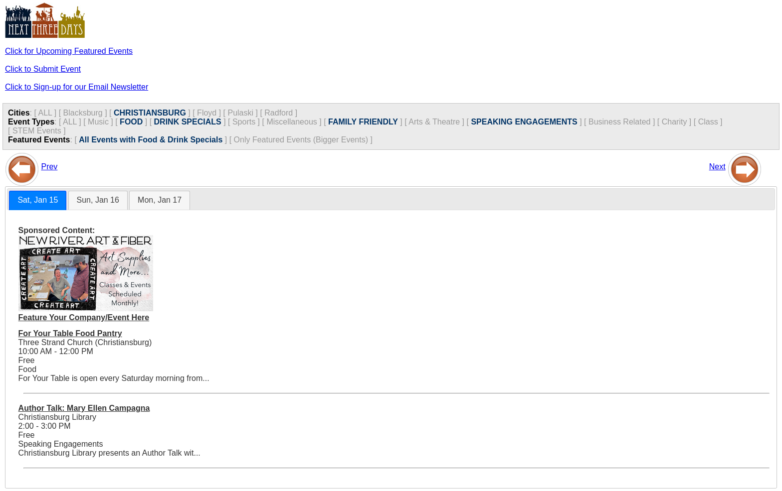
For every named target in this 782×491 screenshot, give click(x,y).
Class (708, 122)
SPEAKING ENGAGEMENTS (524, 122)
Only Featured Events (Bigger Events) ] (303, 139)
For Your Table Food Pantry (70, 333)
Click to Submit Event (43, 69)
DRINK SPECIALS (187, 122)
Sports (243, 122)
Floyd (206, 113)
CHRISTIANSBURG (150, 113)
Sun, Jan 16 (98, 200)
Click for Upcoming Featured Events (69, 51)
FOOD (131, 122)
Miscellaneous (291, 122)
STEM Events (36, 130)
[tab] (37, 200)
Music (98, 122)
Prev (49, 166)
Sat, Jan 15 (37, 200)
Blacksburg (83, 113)
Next (717, 166)
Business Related (619, 122)
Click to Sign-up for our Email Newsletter (76, 87)
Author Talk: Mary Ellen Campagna (84, 408)
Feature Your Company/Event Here (84, 317)
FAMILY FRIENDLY (363, 122)
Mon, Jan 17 (160, 200)
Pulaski (240, 113)
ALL (45, 113)
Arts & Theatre (434, 122)
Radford (278, 113)
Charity (674, 122)
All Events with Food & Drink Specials (150, 139)
